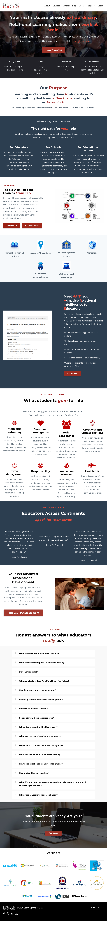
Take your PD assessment (23, 621)
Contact (66, 5)
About (47, 5)
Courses (56, 5)
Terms (92, 916)
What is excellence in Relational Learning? (40, 763)
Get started (11, 226)
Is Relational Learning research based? (38, 803)
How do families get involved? (34, 781)
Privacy (100, 916)
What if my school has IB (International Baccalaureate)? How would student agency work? (52, 792)
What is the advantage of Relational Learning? (42, 671)
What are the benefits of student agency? (40, 745)
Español (91, 5)
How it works (53, 49)
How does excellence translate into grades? (41, 772)
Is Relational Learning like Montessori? (38, 736)
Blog (74, 5)
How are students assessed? (33, 717)
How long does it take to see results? (37, 699)
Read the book (13, 234)
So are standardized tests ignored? (36, 726)
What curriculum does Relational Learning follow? (44, 689)
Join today (53, 842)
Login (100, 5)
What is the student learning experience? (40, 662)
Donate (82, 5)
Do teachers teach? (28, 680)
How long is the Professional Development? (41, 708)
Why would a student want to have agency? (41, 754)
